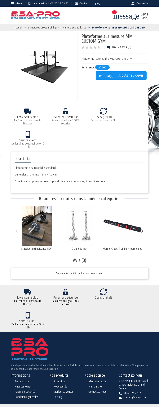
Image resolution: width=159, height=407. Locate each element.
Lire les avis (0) (119, 47)
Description (23, 135)
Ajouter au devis (122, 75)
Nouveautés (60, 354)
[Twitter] (135, 380)
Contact (82, 3)
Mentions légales (98, 349)
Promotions (60, 349)
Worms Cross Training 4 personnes (122, 225)
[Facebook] (126, 380)
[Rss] (144, 380)
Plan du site (95, 354)
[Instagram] (144, 388)
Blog (97, 3)
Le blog (57, 364)
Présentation (22, 349)
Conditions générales (26, 364)
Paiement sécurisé (25, 359)
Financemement (23, 354)
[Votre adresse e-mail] (80, 379)
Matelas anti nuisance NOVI (36, 225)
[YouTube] (135, 388)
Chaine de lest (79, 225)
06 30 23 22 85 (59, 3)
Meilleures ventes (63, 359)
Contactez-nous (97, 359)
